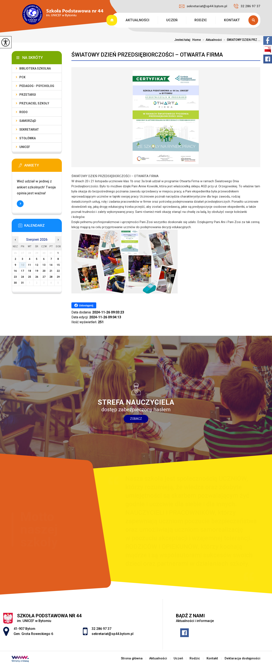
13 (43, 264)
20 (43, 270)
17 (22, 270)
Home (196, 39)
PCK (22, 77)
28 (51, 276)
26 (36, 276)
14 (51, 264)
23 (15, 276)
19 (36, 270)
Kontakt (232, 20)
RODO (23, 112)
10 (22, 264)
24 (22, 276)
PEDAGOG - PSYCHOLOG (36, 86)
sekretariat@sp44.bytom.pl (203, 6)
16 (15, 270)
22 (58, 270)
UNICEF (24, 147)
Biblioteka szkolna (35, 68)
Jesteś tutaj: (183, 39)
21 (51, 270)
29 (58, 276)
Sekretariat (29, 129)
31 (22, 282)
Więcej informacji (20, 203)
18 (29, 270)
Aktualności (137, 20)
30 (15, 282)
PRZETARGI (27, 94)
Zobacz (136, 418)
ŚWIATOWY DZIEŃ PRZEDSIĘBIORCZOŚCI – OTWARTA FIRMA (147, 54)
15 (58, 264)
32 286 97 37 (247, 6)
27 (43, 276)
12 (36, 264)
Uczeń (171, 20)
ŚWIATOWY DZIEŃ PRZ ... (241, 39)
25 (29, 276)
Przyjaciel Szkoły (34, 103)
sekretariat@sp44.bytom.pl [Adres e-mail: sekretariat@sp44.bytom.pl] (112, 634)
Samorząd (27, 120)
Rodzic (200, 20)
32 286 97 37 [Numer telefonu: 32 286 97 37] (101, 629)
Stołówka (27, 138)
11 (29, 264)
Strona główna (112, 20)
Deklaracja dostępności (242, 658)
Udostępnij (83, 305)
